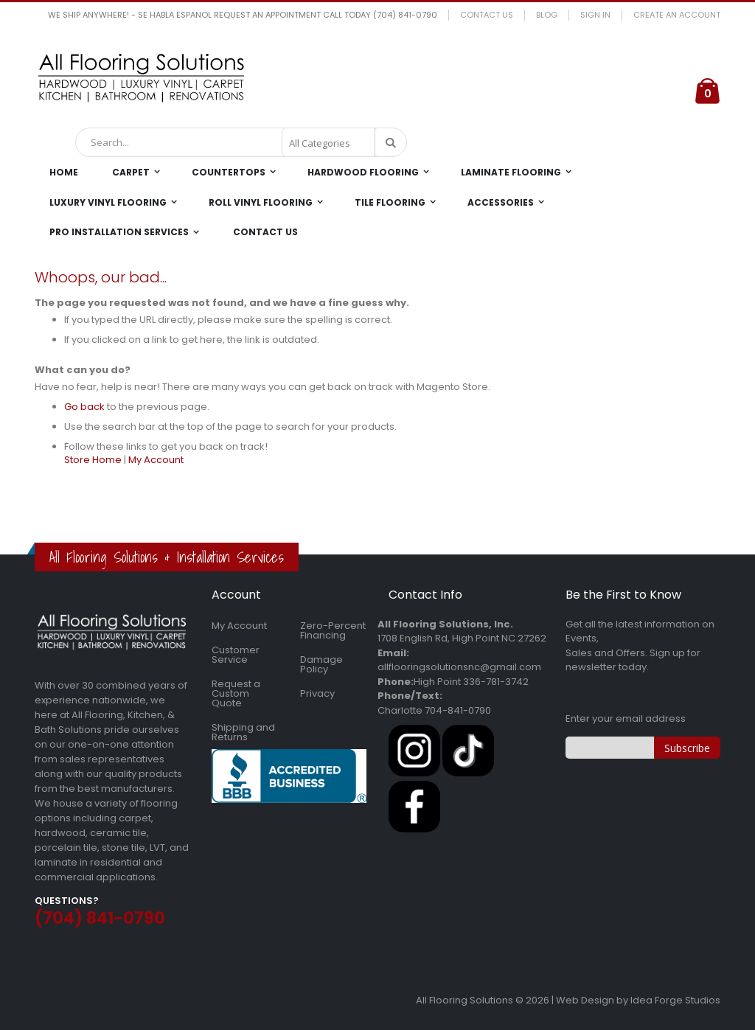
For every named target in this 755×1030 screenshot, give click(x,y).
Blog (546, 15)
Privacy (317, 693)
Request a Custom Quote (236, 693)
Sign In (595, 15)
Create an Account (676, 15)
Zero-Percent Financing (333, 630)
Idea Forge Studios (675, 1000)
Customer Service (236, 655)
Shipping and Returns (243, 732)
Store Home (93, 460)
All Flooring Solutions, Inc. (445, 624)
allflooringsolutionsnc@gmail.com (459, 667)
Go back (84, 407)
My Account (156, 460)
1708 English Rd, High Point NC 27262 (462, 638)
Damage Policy (321, 664)
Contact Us (486, 15)
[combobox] (241, 142)
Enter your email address (626, 718)
